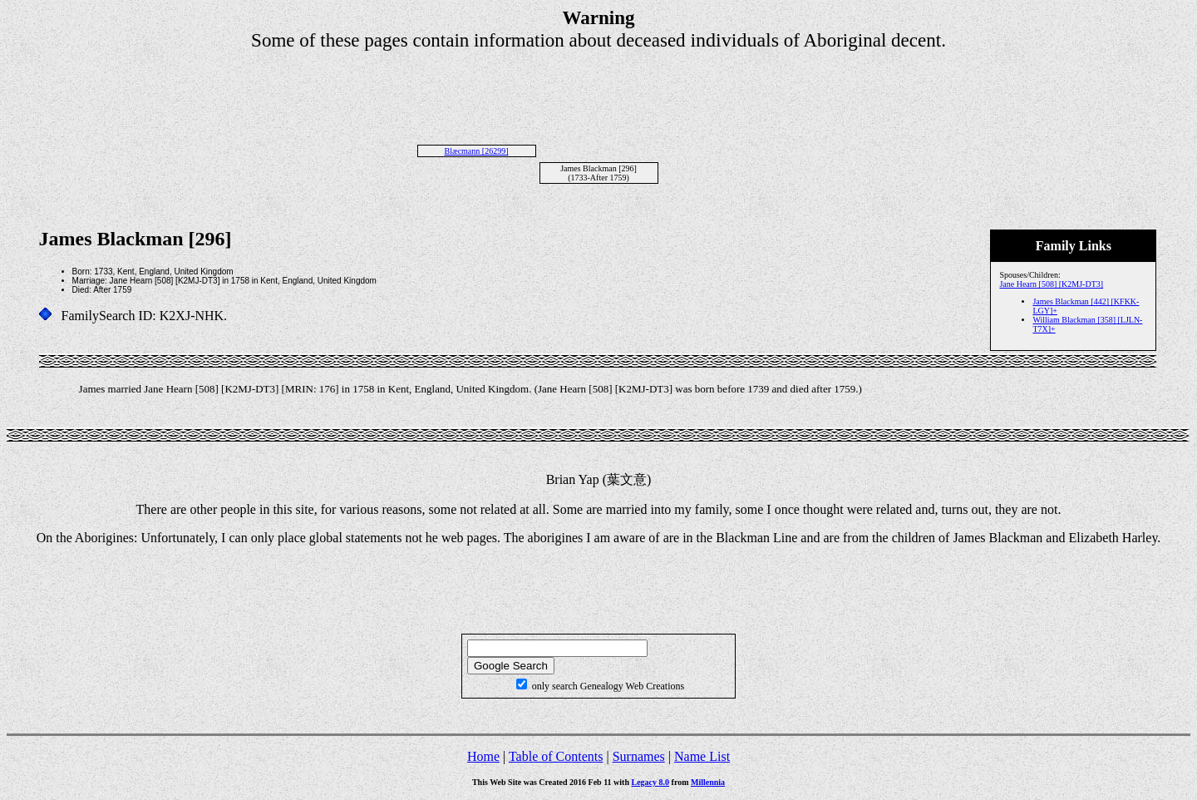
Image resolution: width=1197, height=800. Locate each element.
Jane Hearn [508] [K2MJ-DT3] (1051, 284)
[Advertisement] (598, 89)
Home (483, 756)
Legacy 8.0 (651, 782)
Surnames (639, 756)
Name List (702, 756)
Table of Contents (556, 756)
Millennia (708, 782)
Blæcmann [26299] (477, 151)
